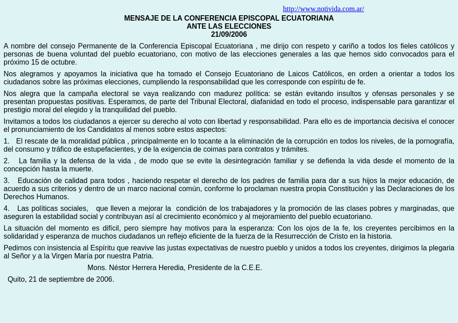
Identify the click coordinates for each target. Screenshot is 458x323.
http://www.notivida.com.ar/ (323, 9)
